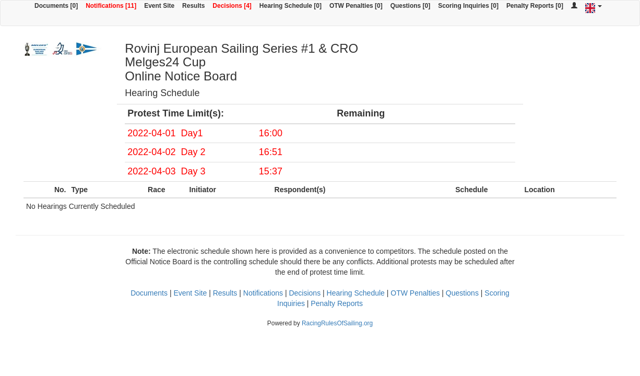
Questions (462, 293)
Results (193, 5)
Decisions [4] (232, 5)
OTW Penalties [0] (356, 5)
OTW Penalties (415, 293)
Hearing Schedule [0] (290, 5)
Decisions (305, 293)
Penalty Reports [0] (534, 5)
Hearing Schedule (356, 293)
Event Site (159, 5)
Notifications (263, 293)
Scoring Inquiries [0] (468, 5)
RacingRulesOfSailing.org (337, 323)
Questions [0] (410, 5)
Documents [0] (56, 5)
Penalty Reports (337, 303)
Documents (149, 293)
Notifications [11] (111, 5)
